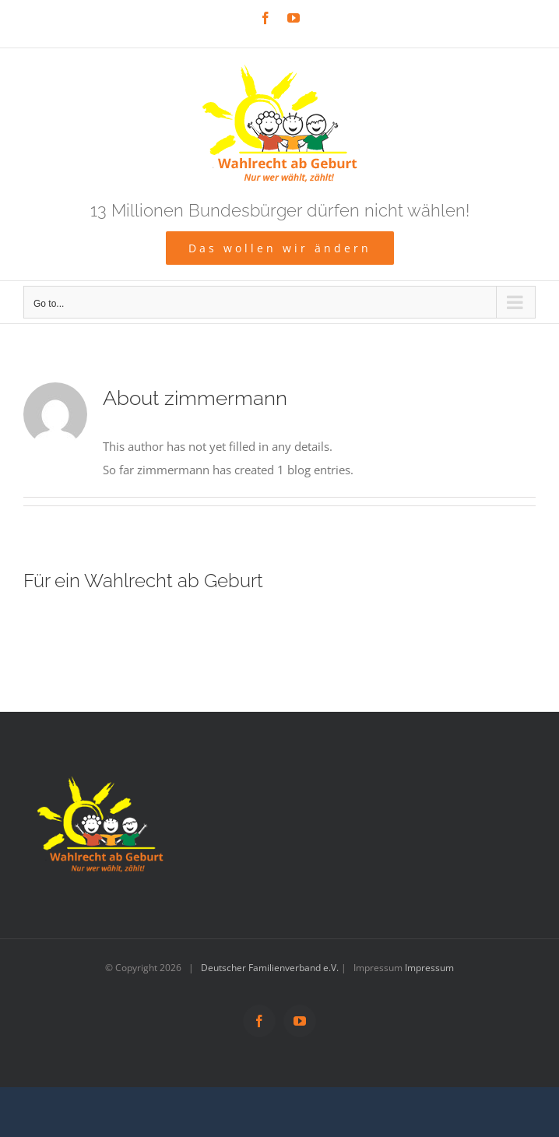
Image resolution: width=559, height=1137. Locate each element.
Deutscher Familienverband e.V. (270, 967)
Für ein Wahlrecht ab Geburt (143, 581)
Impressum (429, 967)
